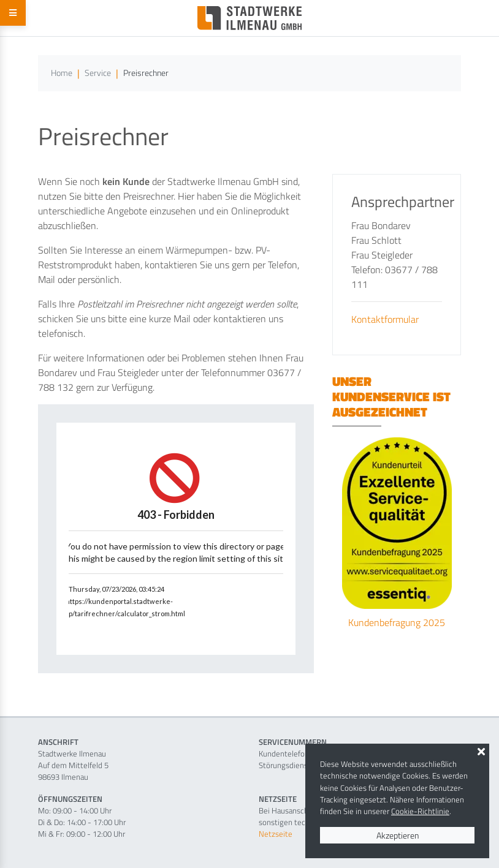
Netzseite (275, 834)
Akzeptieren (397, 835)
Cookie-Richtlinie (420, 811)
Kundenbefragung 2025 (396, 622)
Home (61, 73)
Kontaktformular (385, 319)
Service (98, 73)
